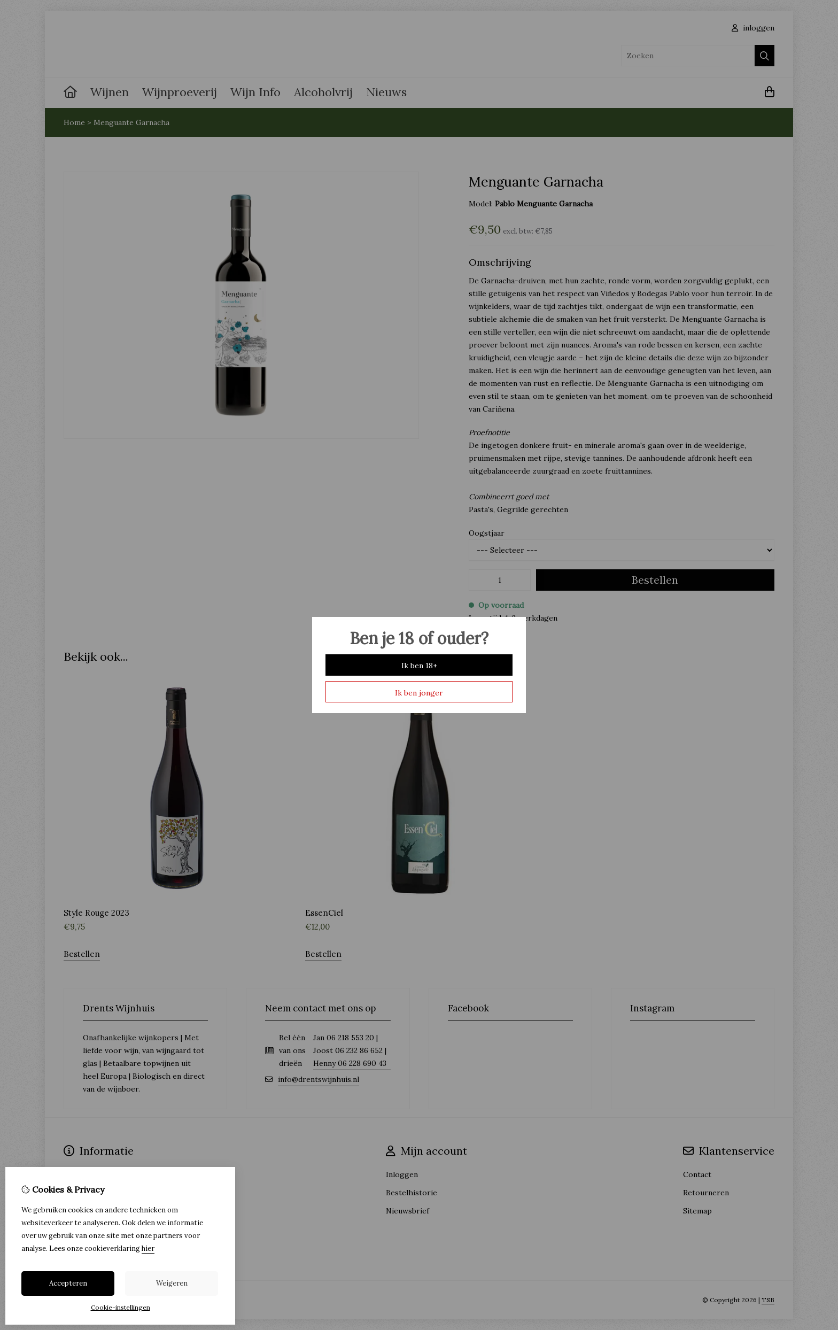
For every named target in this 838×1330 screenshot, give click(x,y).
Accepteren (68, 1283)
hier (148, 1248)
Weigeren (172, 1283)
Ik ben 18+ (419, 665)
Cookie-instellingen (120, 1307)
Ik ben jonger (419, 693)
